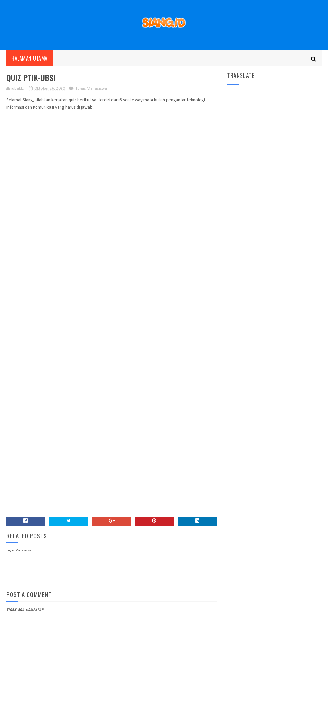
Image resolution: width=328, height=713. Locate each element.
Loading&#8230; (108, 309)
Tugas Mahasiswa (91, 89)
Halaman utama (30, 58)
